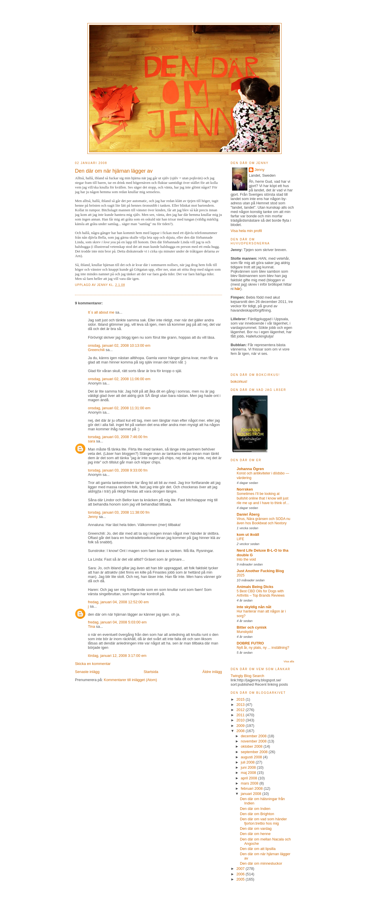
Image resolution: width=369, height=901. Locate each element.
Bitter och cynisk (252, 627)
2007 (241, 868)
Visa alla (289, 661)
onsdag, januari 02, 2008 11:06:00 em (119, 379)
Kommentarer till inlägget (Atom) (130, 680)
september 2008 (255, 752)
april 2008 (249, 778)
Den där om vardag (256, 828)
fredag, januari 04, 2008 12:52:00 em (118, 602)
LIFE (240, 539)
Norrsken (245, 489)
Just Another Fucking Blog (260, 571)
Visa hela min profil (246, 231)
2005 (241, 879)
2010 (241, 720)
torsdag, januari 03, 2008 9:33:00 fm (118, 470)
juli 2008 (248, 762)
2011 (241, 715)
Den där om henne (255, 834)
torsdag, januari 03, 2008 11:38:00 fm (119, 512)
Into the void (246, 559)
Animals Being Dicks (255, 587)
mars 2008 (250, 783)
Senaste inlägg (87, 672)
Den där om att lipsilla (258, 849)
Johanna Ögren (250, 469)
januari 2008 (251, 793)
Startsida (151, 672)
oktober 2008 (252, 746)
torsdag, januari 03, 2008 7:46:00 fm (118, 437)
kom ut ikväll (248, 534)
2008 (241, 731)
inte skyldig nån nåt (254, 607)
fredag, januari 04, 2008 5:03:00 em (117, 622)
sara (91, 441)
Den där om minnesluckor (261, 863)
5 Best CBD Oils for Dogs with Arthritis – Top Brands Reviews (261, 593)
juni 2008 (249, 767)
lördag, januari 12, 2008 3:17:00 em (117, 655)
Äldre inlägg (212, 672)
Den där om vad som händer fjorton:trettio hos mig (263, 821)
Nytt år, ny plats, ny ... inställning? (263, 648)
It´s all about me (101, 312)
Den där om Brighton (257, 814)
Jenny (103, 284)
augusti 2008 (252, 757)
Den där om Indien (255, 808)
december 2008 (254, 736)
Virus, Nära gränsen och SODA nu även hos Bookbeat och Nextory (263, 521)
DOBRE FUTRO (250, 643)
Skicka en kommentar (93, 663)
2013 (241, 704)
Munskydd (245, 632)
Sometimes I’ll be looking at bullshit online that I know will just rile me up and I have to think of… (263, 498)
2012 (241, 710)
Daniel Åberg (248, 514)
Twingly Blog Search (247, 676)
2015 (241, 699)
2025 (240, 575)
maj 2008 (249, 772)
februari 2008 (252, 788)
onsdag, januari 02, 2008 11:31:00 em (119, 408)
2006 (241, 874)
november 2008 (254, 741)
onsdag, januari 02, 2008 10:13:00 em (119, 345)
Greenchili (96, 350)
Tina (91, 626)
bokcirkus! (239, 381)
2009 (241, 725)
